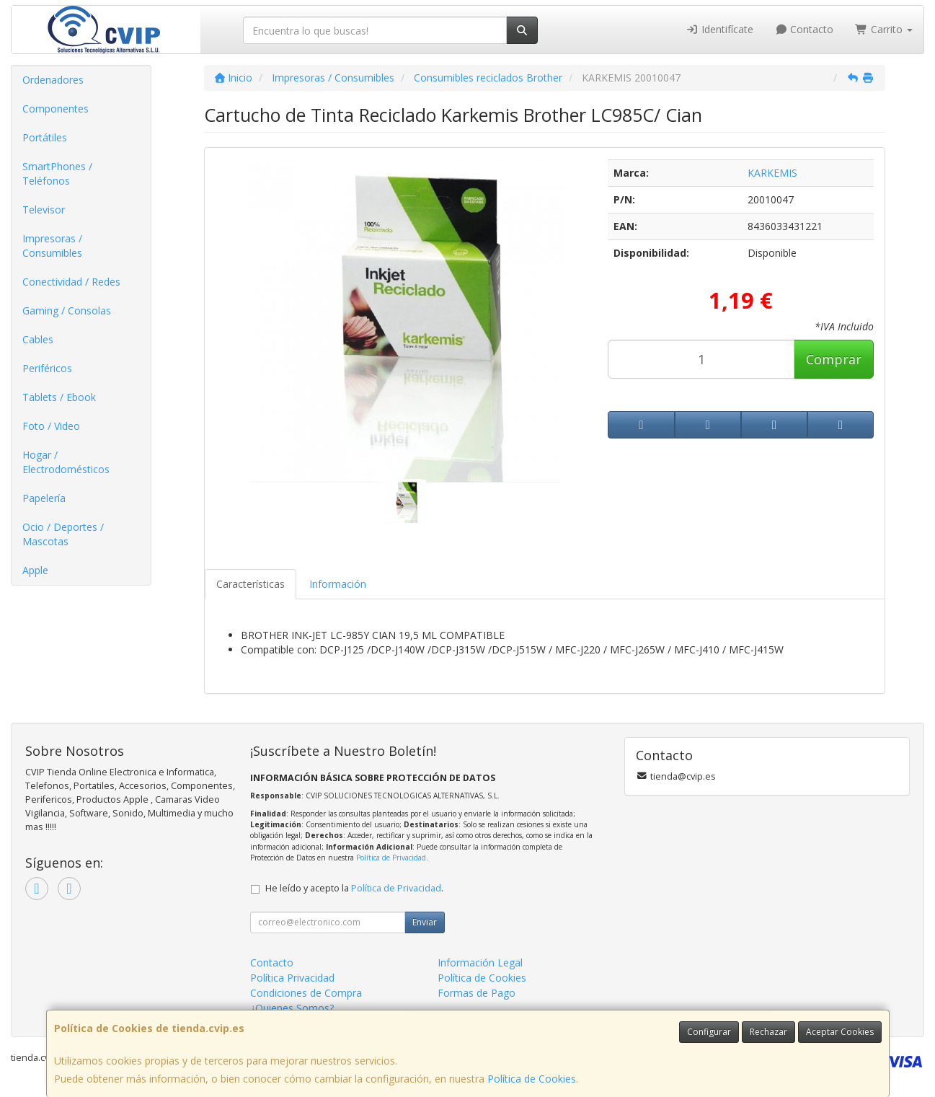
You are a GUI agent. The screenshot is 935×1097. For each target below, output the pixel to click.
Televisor (43, 209)
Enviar (424, 922)
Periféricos (47, 368)
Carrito (884, 29)
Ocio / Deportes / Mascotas (63, 534)
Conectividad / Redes (71, 281)
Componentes (55, 108)
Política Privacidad (292, 977)
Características (250, 584)
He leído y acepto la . (354, 888)
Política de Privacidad (391, 858)
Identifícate (719, 29)
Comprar (833, 359)
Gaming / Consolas (66, 310)
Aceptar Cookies (840, 1032)
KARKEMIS (772, 173)
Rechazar (768, 1032)
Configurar (709, 1032)
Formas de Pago (476, 993)
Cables (37, 339)
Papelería (44, 498)
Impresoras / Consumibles (52, 246)
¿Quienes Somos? (292, 1008)
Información (337, 584)
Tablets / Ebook (59, 397)
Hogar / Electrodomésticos (66, 462)
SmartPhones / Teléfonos (57, 173)
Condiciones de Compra (306, 993)
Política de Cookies (531, 1078)
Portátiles (44, 137)
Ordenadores (53, 80)
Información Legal (480, 962)
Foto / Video (51, 426)
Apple (35, 570)
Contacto (804, 29)
